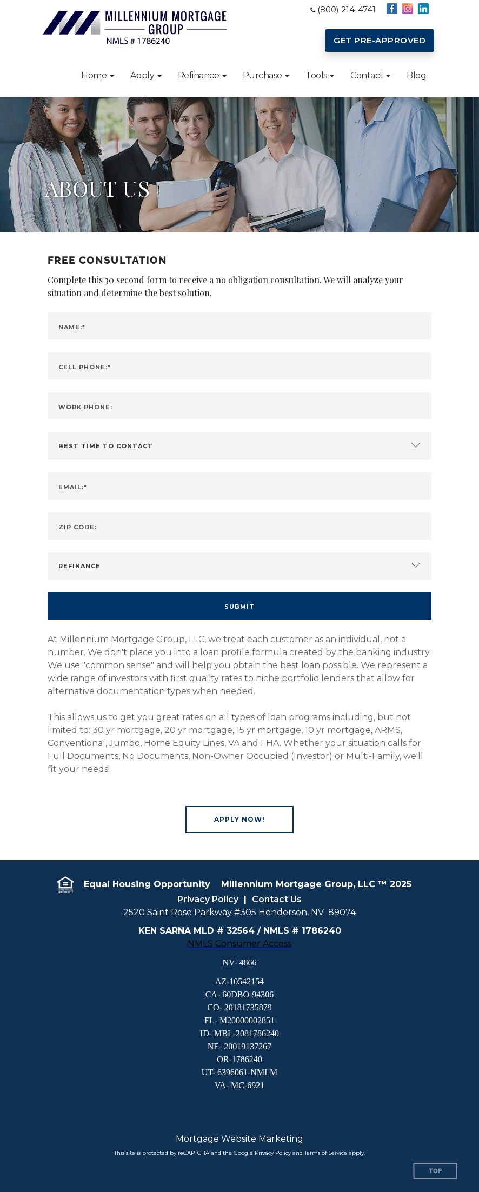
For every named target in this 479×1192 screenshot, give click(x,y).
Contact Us (277, 899)
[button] (97, 75)
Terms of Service (325, 1152)
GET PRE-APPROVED (379, 40)
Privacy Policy (207, 899)
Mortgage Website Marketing (239, 1139)
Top (435, 1171)
